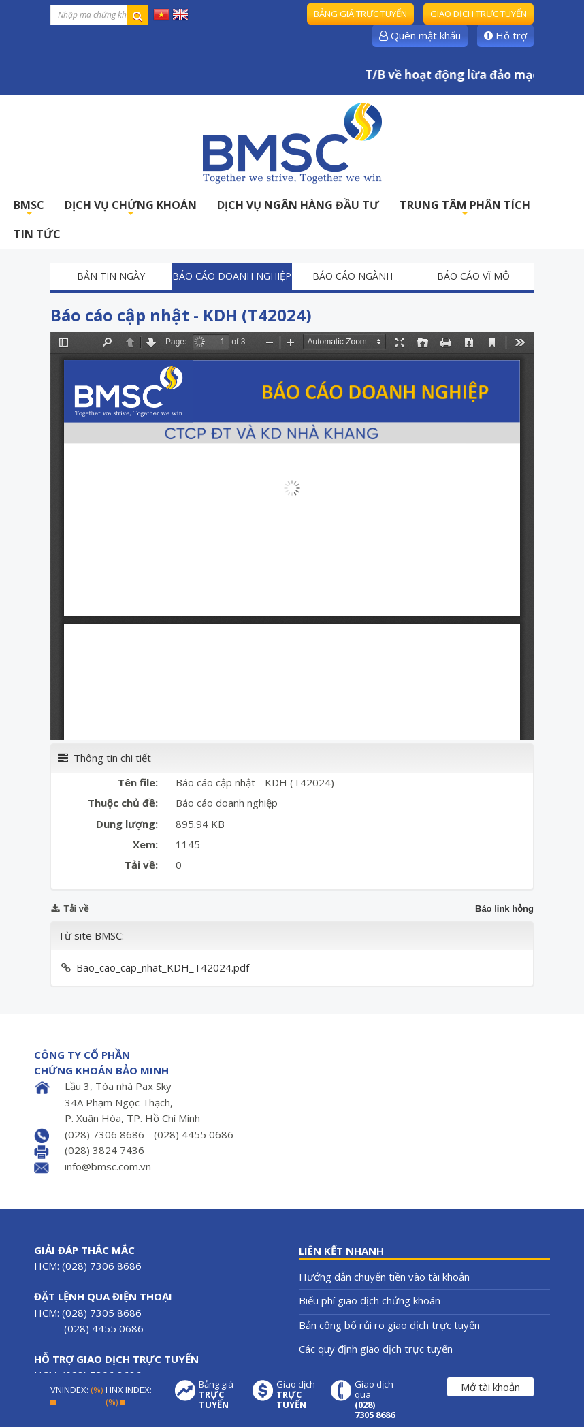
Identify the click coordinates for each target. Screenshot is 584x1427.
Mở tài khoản (490, 1387)
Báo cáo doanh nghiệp (231, 276)
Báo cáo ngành (352, 276)
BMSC (29, 208)
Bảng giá (219, 1394)
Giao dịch (296, 1394)
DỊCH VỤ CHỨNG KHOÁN (131, 208)
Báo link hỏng (504, 908)
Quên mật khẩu (420, 35)
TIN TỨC (37, 234)
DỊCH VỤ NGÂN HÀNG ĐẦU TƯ (298, 204)
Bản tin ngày (111, 276)
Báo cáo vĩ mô (473, 276)
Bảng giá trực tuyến (360, 13)
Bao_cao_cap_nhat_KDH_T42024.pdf (162, 967)
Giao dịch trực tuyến (478, 13)
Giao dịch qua (375, 1399)
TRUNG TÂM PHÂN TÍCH (465, 208)
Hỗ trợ (505, 35)
